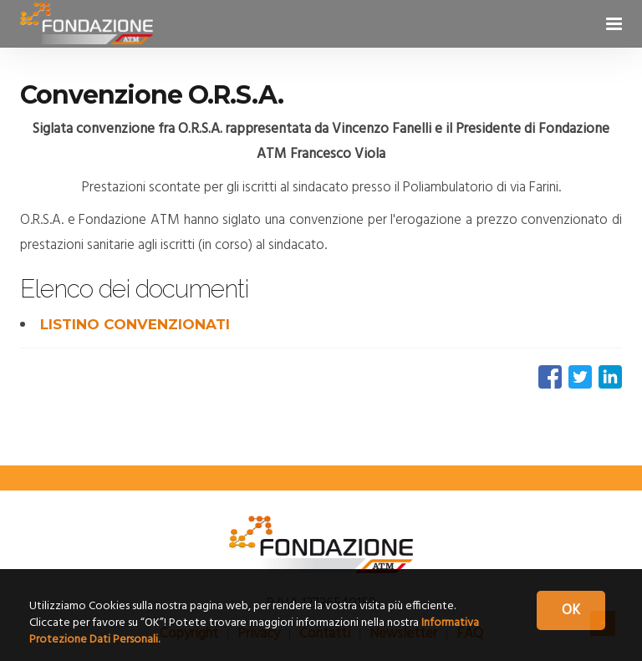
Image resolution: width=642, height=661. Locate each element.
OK (571, 610)
